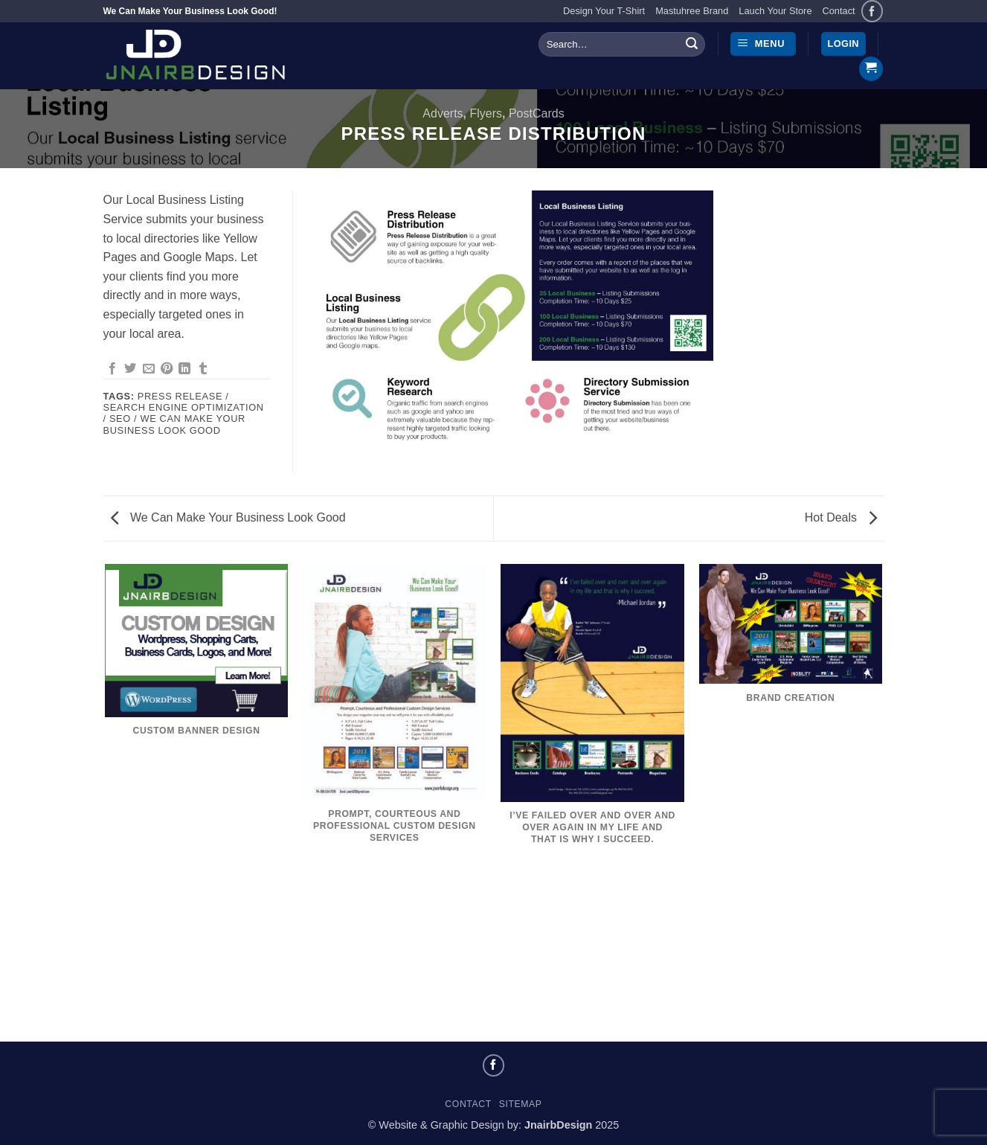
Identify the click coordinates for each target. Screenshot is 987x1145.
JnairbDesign (558, 1125)
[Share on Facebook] (112, 369)
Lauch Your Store (775, 10)
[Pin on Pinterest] (167, 369)
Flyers (485, 113)
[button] (763, 44)
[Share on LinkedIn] (184, 369)
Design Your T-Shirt (604, 10)
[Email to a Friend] (149, 369)
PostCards (537, 113)
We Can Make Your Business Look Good (228, 517)
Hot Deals (841, 517)
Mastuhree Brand (691, 10)
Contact (839, 10)
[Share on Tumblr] (203, 369)
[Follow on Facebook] (872, 11)
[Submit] (691, 44)
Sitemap (520, 1104)
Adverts (442, 113)
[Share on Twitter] (130, 369)
